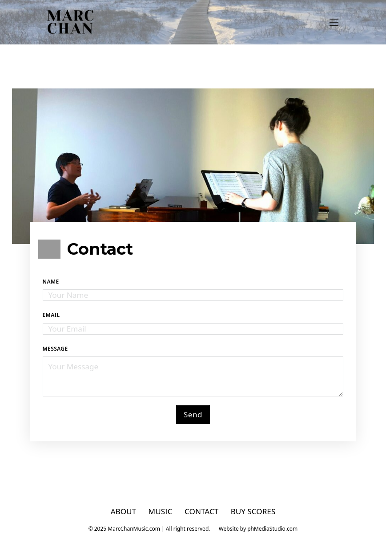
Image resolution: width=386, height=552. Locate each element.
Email (51, 315)
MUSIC (161, 511)
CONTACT (201, 511)
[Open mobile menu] (334, 22)
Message (55, 348)
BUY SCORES (253, 511)
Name (51, 281)
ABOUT (124, 511)
